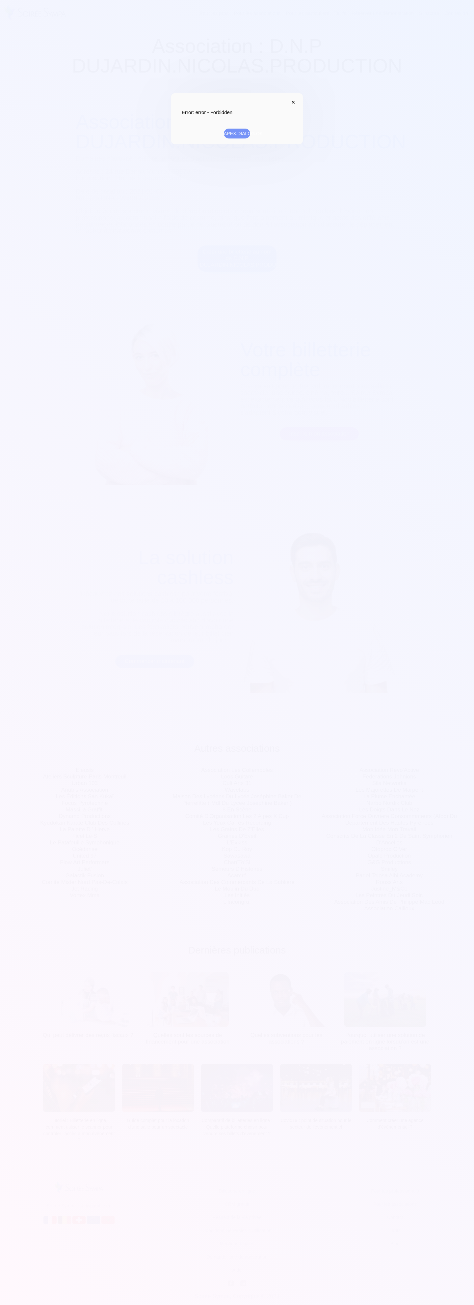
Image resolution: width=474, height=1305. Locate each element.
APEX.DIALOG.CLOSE (291, 102)
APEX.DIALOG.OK (237, 133)
